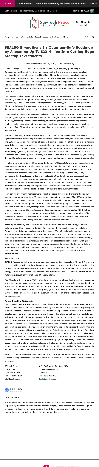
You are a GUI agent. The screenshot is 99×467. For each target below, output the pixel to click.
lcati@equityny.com (48, 379)
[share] (92, 37)
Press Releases (41, 37)
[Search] (86, 37)
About (65, 37)
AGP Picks (7, 4)
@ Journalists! (27, 37)
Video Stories (55, 37)
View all (93, 3)
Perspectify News (12, 37)
